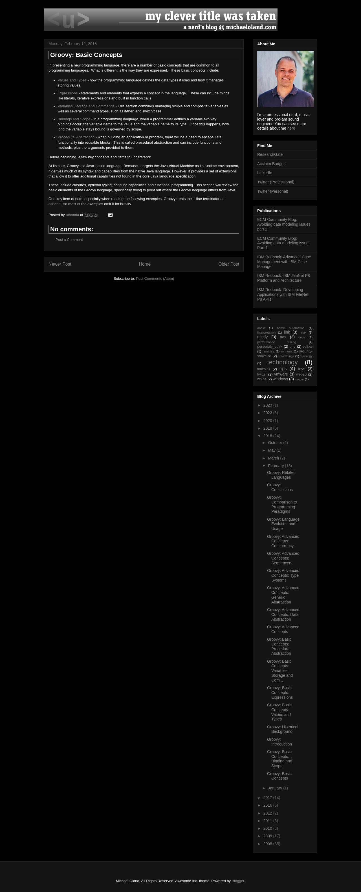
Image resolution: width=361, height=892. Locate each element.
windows (280, 379)
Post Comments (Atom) (155, 278)
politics (307, 346)
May (272, 450)
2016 (268, 805)
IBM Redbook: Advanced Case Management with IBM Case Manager (284, 262)
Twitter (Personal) (272, 191)
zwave (299, 379)
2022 (268, 413)
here (291, 128)
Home (145, 264)
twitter (262, 374)
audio (261, 328)
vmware (281, 374)
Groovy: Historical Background (282, 729)
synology (306, 356)
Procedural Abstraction (76, 137)
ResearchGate (270, 154)
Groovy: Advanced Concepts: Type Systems (283, 575)
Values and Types (72, 80)
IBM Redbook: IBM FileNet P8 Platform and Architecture (283, 278)
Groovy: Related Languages (281, 475)
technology (282, 362)
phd (293, 347)
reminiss (268, 351)
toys (301, 369)
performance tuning (276, 342)
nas (283, 337)
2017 (268, 797)
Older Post (228, 264)
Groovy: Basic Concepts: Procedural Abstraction (279, 646)
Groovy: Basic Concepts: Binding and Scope (279, 758)
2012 (268, 813)
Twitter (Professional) (275, 182)
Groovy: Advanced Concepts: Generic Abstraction (283, 594)
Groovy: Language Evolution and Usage (283, 524)
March (274, 458)
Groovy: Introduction (279, 741)
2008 (268, 844)
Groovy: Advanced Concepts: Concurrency (283, 541)
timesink (263, 369)
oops (301, 337)
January (275, 788)
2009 (268, 836)
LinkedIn (264, 172)
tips (283, 368)
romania (286, 351)
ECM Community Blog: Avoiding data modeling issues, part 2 (284, 224)
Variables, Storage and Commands (86, 106)
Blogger (238, 881)
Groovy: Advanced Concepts (283, 629)
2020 (268, 420)
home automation (291, 328)
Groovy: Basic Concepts (279, 776)
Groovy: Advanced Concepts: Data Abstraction (283, 614)
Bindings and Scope (74, 119)
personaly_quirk (269, 347)
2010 (268, 828)
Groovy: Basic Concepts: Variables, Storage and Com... (280, 670)
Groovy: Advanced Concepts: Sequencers (283, 558)
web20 (301, 374)
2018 (268, 436)
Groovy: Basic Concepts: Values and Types (279, 712)
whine (262, 379)
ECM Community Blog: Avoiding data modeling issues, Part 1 (284, 243)
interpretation (266, 332)
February (276, 465)
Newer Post (60, 264)
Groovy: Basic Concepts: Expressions (280, 692)
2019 (268, 428)
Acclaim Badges (271, 163)
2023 (268, 405)
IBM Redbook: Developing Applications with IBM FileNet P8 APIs (282, 294)
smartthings (286, 356)
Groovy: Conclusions (280, 487)
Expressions (68, 93)
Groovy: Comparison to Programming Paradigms (282, 504)
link (287, 332)
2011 (268, 820)
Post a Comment (69, 240)
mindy (262, 337)
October (275, 442)
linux (303, 332)
